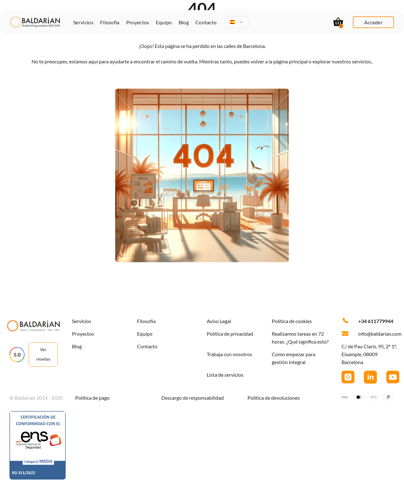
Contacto (206, 22)
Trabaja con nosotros (229, 354)
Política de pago (92, 398)
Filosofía (110, 22)
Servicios (83, 22)
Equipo (164, 22)
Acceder (373, 22)
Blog (184, 22)
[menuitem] (236, 22)
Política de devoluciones (273, 398)
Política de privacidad (230, 334)
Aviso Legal (219, 321)
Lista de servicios (225, 375)
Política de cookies (292, 321)
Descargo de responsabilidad (192, 398)
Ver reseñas (43, 354)
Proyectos (137, 22)
